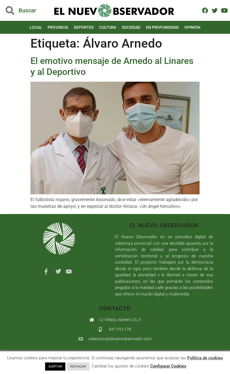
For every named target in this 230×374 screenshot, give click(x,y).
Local (36, 27)
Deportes (84, 27)
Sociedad (131, 27)
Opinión (192, 27)
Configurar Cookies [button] (168, 366)
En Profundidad (162, 27)
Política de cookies (205, 357)
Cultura (107, 27)
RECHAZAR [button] (78, 366)
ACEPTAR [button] (55, 366)
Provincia (58, 27)
